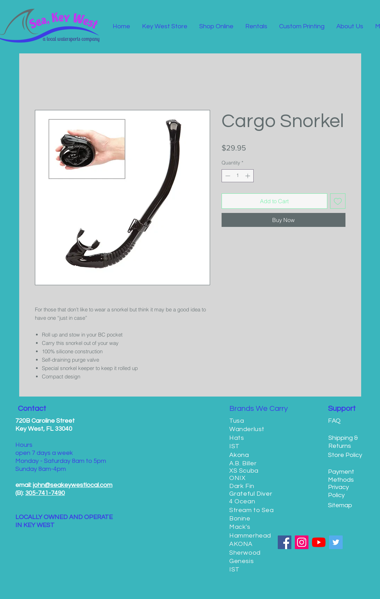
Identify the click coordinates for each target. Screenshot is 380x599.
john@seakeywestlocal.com (72, 485)
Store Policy (345, 455)
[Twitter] (336, 542)
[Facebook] (284, 542)
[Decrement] (227, 176)
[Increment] (248, 176)
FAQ (334, 420)
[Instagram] (301, 542)
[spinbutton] (237, 176)
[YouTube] (319, 542)
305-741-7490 (45, 493)
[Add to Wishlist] (337, 201)
